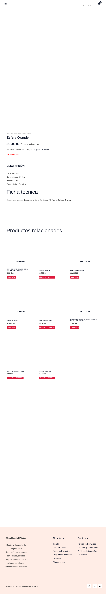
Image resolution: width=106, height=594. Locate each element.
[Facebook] (89, 586)
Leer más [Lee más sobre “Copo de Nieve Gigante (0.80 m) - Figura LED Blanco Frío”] (11, 286)
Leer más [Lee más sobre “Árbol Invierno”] (11, 337)
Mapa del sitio (59, 562)
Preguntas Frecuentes (62, 555)
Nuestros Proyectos (61, 551)
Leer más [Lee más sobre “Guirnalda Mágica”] (75, 286)
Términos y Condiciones (88, 547)
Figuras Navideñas (16, 142)
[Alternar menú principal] (5, 3)
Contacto (57, 558)
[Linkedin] (100, 586)
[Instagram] (95, 586)
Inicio (8, 142)
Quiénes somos (60, 547)
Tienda (56, 544)
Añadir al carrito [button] (47, 286)
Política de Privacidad (87, 544)
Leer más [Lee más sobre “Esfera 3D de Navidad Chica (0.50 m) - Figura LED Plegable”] (75, 337)
